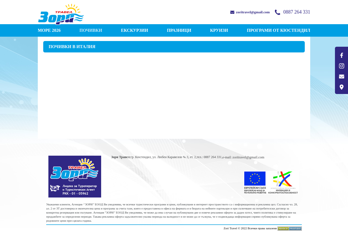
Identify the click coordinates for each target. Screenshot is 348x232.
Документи (150, 166)
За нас (132, 166)
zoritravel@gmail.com (250, 12)
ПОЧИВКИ (90, 30)
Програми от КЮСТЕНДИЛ (278, 30)
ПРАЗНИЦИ (179, 30)
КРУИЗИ (219, 30)
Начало (115, 166)
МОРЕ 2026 (49, 30)
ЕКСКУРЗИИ (134, 30)
